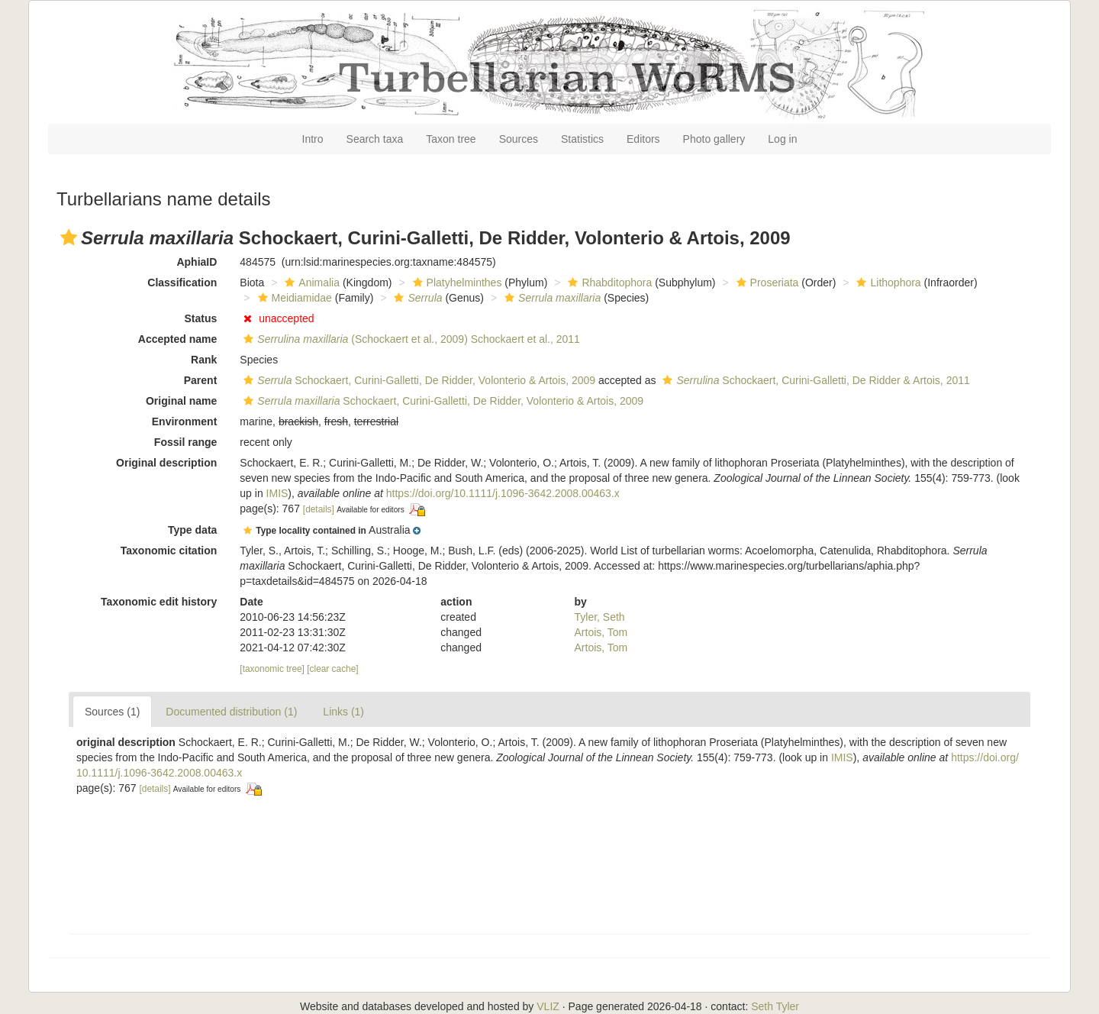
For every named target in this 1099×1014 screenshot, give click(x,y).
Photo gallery (714, 139)
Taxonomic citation (169, 550)
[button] (68, 237)
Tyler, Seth (600, 617)
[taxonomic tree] (272, 669)
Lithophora (886, 282)
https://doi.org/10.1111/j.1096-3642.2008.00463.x (503, 493)
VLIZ (548, 1006)
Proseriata (766, 282)
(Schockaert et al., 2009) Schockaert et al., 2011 (410, 339)
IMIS (277, 493)
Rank (204, 360)
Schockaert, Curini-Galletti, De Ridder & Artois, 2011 (814, 380)
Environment (185, 421)
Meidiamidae (293, 298)
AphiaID (196, 262)
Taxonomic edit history (159, 602)
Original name (181, 401)
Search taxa (375, 139)
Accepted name (177, 339)
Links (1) (343, 712)
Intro (313, 139)
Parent (201, 380)
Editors (643, 139)
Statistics (582, 139)
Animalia (310, 282)
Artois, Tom (601, 632)
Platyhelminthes (455, 282)
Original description (166, 463)
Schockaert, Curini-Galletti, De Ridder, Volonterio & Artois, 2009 (417, 380)
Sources (518, 139)
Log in (782, 139)
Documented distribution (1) (231, 712)
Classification (182, 282)
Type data (192, 530)
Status (201, 318)
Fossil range (185, 442)
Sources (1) (112, 712)
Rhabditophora (608, 282)
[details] (318, 509)
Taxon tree (450, 139)
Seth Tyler (775, 1006)
